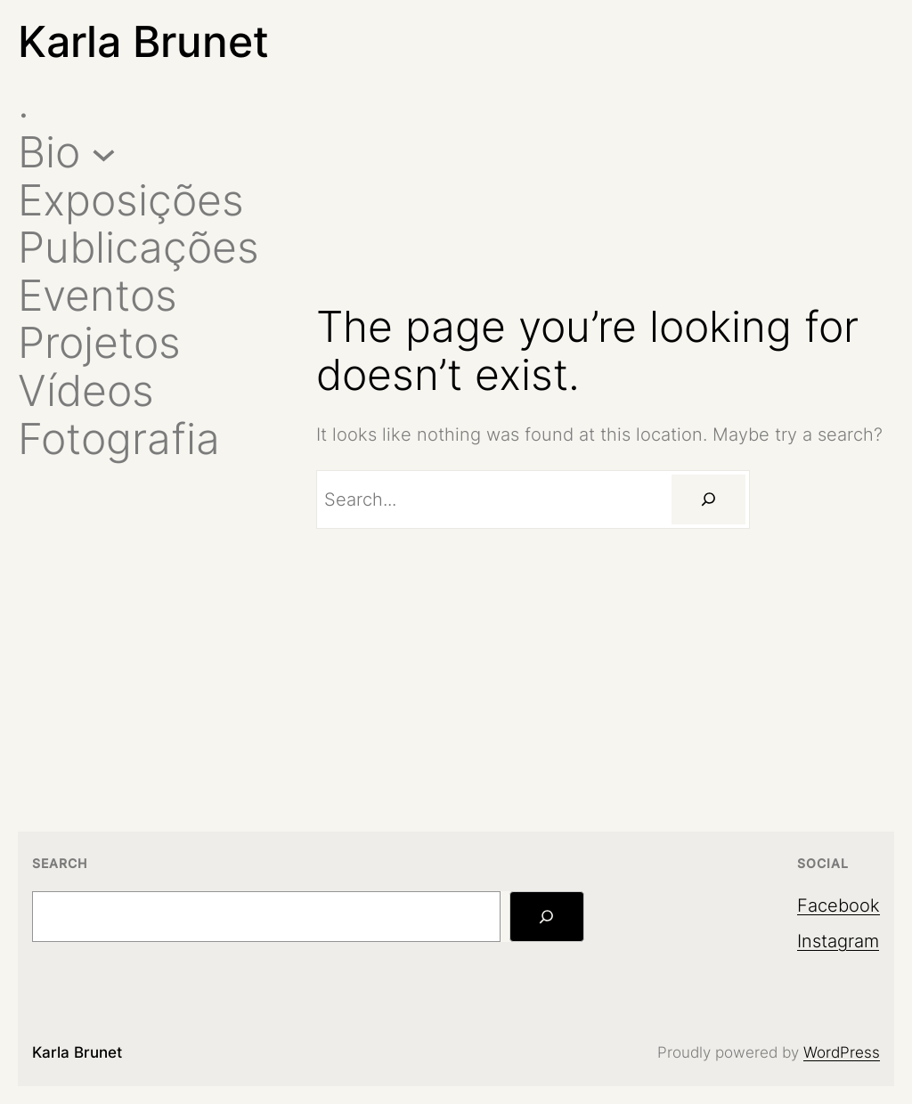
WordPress (841, 1052)
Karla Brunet (143, 41)
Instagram (838, 941)
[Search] (708, 499)
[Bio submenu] (104, 152)
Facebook (838, 905)
